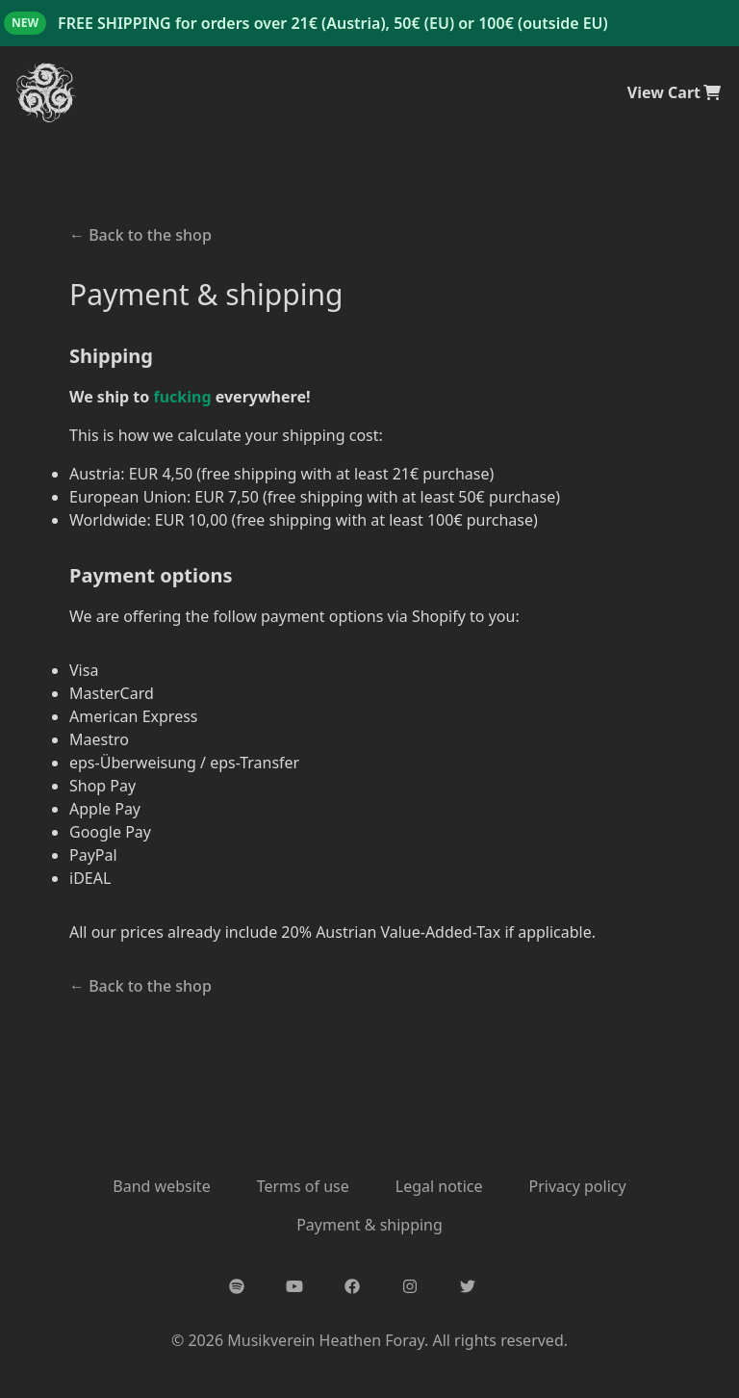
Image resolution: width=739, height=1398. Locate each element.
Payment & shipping (369, 1224)
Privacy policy (576, 1186)
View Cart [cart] (675, 92)
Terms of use (303, 1186)
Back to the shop (140, 235)
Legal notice (439, 1186)
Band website (161, 1186)
